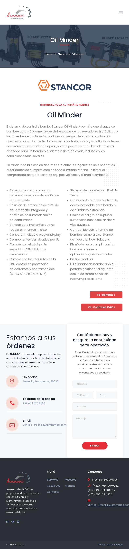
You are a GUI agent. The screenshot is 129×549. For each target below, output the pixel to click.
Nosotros (70, 480)
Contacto (53, 492)
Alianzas (69, 486)
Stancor (62, 54)
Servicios (52, 480)
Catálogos (53, 486)
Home (49, 54)
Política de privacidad (110, 544)
